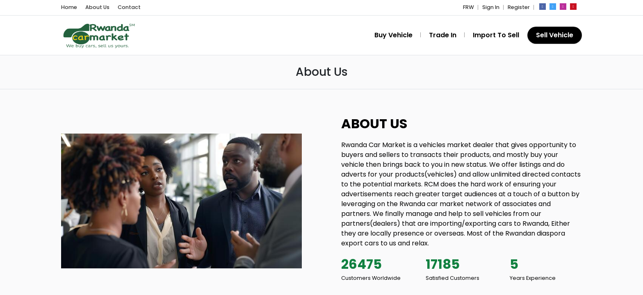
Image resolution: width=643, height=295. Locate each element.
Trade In (442, 35)
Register (519, 7)
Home (69, 7)
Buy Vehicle (393, 35)
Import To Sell (496, 35)
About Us (97, 7)
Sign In (490, 7)
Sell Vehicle (554, 35)
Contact (129, 7)
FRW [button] (468, 7)
